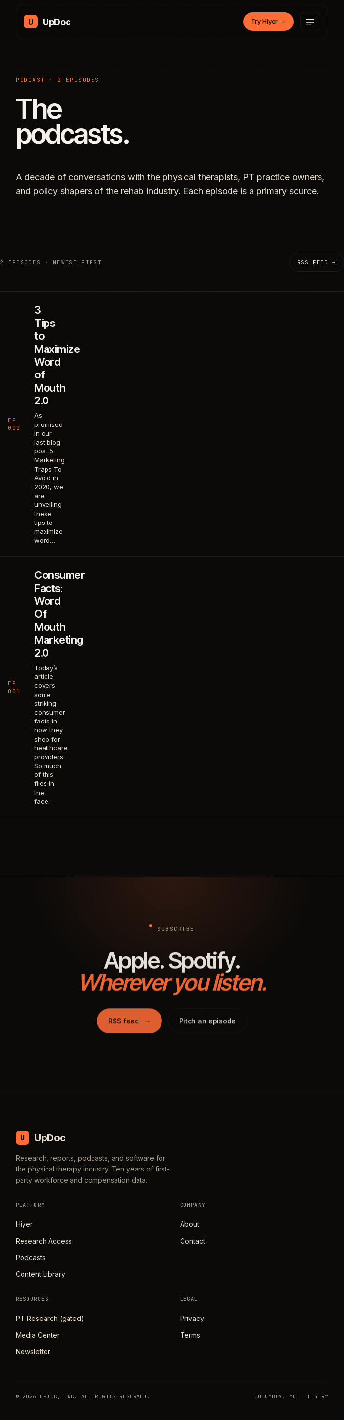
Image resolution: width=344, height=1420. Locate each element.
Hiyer (24, 1224)
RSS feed (129, 1026)
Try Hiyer (268, 21)
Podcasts (31, 1257)
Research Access (44, 1241)
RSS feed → (317, 262)
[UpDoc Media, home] (47, 21)
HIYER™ (318, 1396)
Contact (192, 1241)
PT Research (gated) (50, 1318)
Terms (190, 1335)
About (189, 1224)
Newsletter (33, 1351)
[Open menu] (310, 21)
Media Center (38, 1335)
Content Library (40, 1274)
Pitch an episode (207, 1026)
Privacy (192, 1318)
